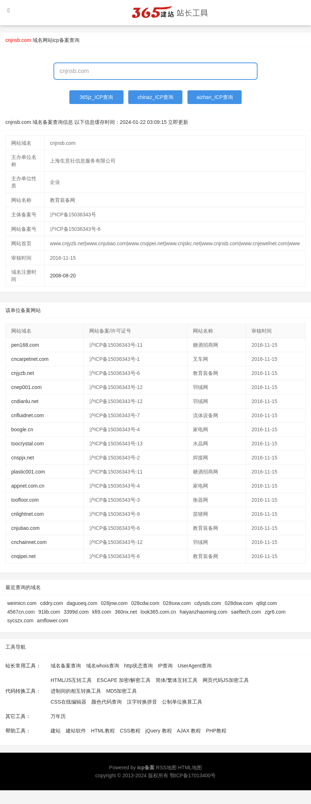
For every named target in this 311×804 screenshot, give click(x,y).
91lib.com (49, 612)
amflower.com (52, 620)
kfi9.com (101, 612)
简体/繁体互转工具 (177, 680)
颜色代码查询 (106, 702)
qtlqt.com (266, 603)
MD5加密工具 (121, 691)
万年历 (58, 716)
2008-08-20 (63, 275)
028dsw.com (239, 603)
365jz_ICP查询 (96, 97)
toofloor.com (25, 500)
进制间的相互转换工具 (76, 691)
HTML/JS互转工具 (71, 680)
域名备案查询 (66, 666)
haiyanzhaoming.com (203, 612)
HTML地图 (190, 767)
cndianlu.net (25, 401)
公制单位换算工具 (182, 702)
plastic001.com (28, 472)
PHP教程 (216, 731)
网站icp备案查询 (61, 40)
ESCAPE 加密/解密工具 (124, 680)
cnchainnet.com (29, 542)
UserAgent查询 (195, 666)
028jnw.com (114, 603)
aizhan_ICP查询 (214, 97)
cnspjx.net (22, 458)
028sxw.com (177, 603)
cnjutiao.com (25, 528)
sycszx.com (20, 620)
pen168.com (25, 345)
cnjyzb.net (22, 373)
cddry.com (51, 603)
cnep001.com (26, 387)
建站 (56, 731)
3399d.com (76, 612)
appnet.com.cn (27, 486)
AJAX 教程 (189, 731)
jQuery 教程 (158, 731)
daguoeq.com (81, 603)
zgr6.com (275, 612)
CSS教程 (130, 731)
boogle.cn (22, 429)
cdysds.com (207, 603)
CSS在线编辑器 (68, 702)
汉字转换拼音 (142, 702)
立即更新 (178, 122)
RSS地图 (166, 767)
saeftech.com (246, 612)
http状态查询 (138, 666)
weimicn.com (21, 603)
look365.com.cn (158, 612)
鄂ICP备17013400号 (193, 775)
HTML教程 (103, 731)
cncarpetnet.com (30, 359)
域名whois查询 (102, 666)
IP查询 (165, 666)
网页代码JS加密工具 (226, 680)
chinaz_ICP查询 (156, 97)
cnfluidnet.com (27, 415)
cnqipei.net (23, 556)
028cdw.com (145, 603)
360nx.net (126, 612)
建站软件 (76, 731)
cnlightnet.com (27, 514)
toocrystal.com (27, 443)
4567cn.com (21, 612)
